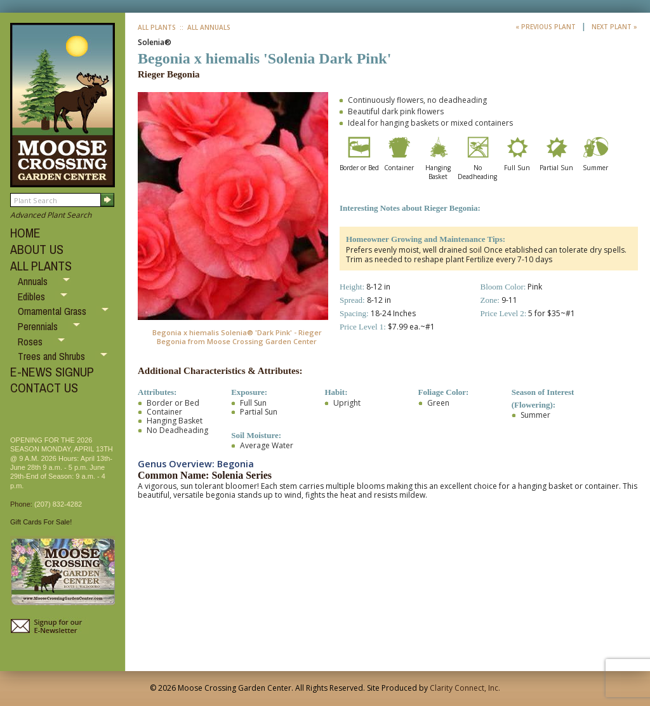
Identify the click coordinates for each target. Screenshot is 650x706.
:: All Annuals (204, 27)
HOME (25, 232)
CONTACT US (44, 387)
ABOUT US (36, 249)
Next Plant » (614, 26)
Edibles (33, 296)
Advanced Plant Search (50, 215)
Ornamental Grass (53, 311)
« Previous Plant (546, 26)
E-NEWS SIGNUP (52, 371)
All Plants (157, 27)
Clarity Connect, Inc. (465, 688)
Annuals (34, 281)
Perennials (39, 326)
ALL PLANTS (41, 265)
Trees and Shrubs (53, 356)
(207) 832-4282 (58, 504)
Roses (31, 342)
